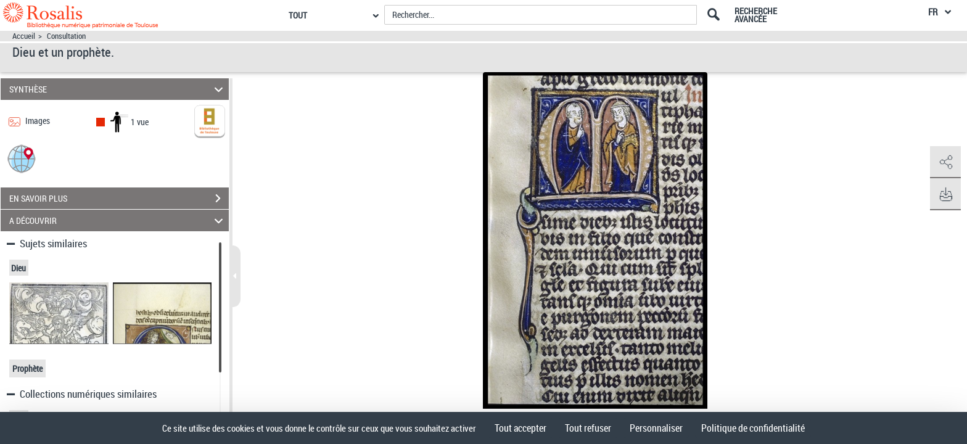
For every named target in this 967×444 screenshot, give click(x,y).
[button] (21, 158)
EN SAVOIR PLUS (119, 198)
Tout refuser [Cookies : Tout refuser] (588, 428)
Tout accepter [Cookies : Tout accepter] (520, 428)
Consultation (66, 36)
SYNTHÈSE (118, 89)
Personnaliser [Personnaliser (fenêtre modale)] (656, 428)
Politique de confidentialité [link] (753, 428)
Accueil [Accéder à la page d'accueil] (23, 36)
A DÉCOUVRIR (118, 220)
